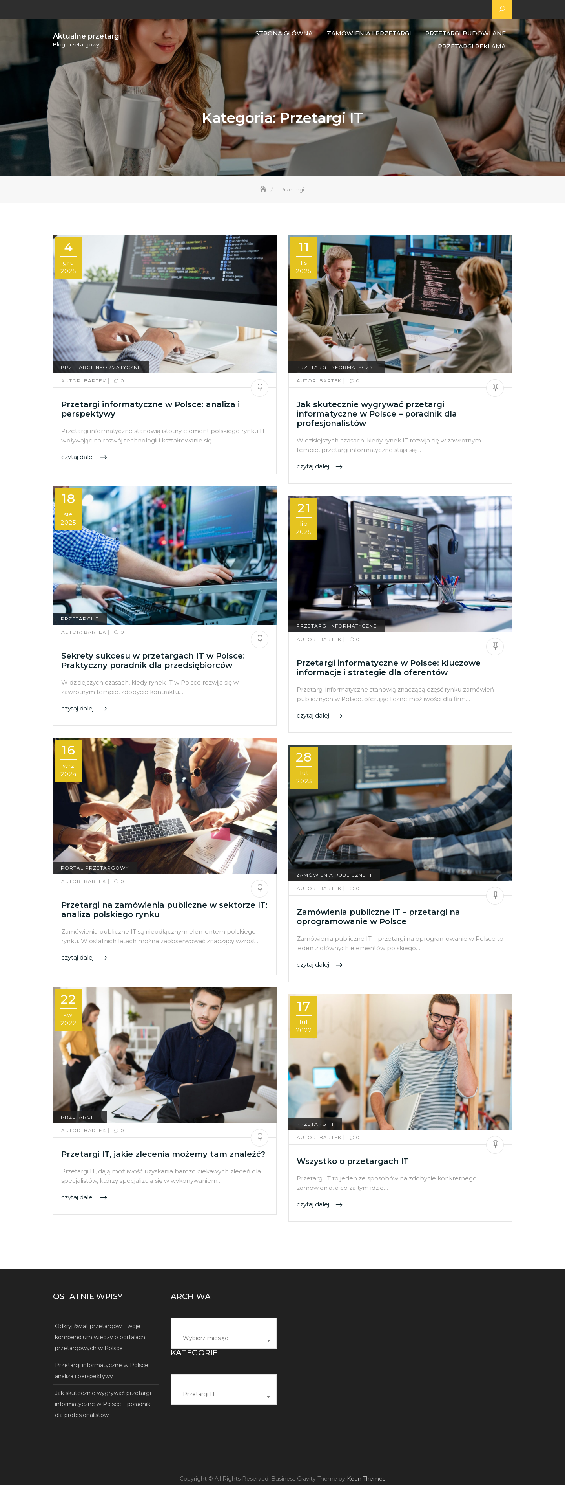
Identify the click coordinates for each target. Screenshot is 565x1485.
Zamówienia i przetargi (369, 33)
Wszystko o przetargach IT (353, 1161)
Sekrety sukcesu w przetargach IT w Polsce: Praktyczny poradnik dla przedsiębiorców (153, 660)
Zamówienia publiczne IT (334, 875)
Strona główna (284, 33)
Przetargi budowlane (465, 33)
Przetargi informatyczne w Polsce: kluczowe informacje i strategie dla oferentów (389, 667)
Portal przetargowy (95, 868)
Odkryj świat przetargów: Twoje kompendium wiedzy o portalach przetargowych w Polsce (100, 1337)
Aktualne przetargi (87, 36)
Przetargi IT (80, 619)
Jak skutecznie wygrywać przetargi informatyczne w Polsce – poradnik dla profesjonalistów (377, 414)
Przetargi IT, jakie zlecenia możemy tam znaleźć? (163, 1154)
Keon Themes (366, 1478)
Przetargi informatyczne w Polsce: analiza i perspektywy (102, 1371)
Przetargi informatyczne (101, 367)
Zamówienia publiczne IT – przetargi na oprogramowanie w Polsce (378, 916)
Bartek (84, 381)
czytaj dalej (78, 457)
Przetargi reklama (472, 46)
